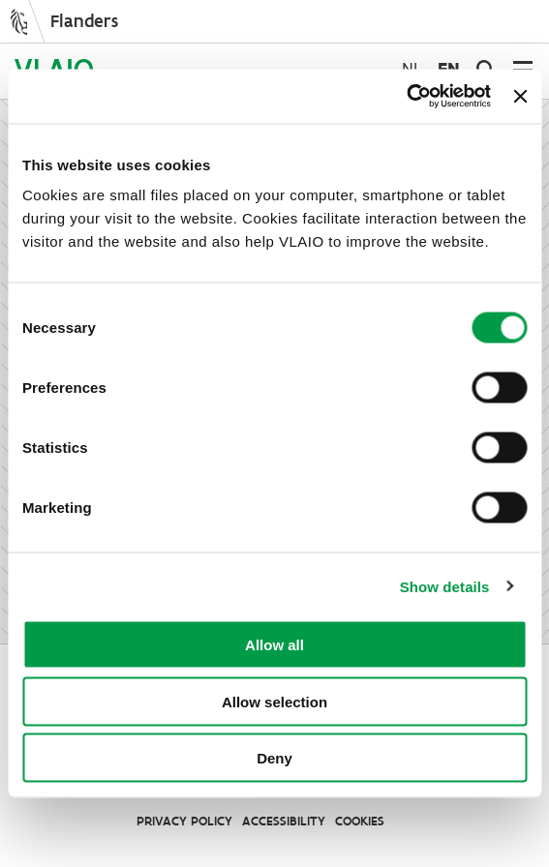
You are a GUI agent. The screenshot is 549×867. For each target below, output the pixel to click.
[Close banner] (520, 96)
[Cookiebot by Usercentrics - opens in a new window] (406, 96)
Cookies (359, 821)
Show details (445, 586)
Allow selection (274, 701)
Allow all (274, 645)
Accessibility (283, 821)
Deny (274, 758)
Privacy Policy (184, 821)
